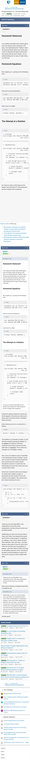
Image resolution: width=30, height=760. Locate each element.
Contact (3, 748)
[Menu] (3, 2)
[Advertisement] (15, 205)
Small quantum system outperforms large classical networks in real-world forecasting (16, 239)
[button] (25, 26)
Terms (2, 754)
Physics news (4, 223)
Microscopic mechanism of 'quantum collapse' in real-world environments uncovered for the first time (15, 229)
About (2, 751)
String (22, 15)
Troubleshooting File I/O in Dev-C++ (17, 626)
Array (11, 15)
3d (7, 15)
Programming (17, 15)
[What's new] (27, 2)
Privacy (3, 757)
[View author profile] (9, 253)
